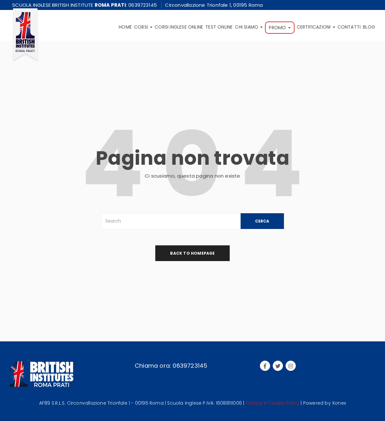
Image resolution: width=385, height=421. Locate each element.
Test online (219, 27)
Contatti (349, 27)
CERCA (262, 221)
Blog (369, 27)
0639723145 (142, 5)
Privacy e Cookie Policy (273, 403)
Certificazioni (316, 27)
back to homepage (192, 253)
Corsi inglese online (179, 27)
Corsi (143, 27)
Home (125, 27)
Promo (279, 27)
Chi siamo (249, 27)
